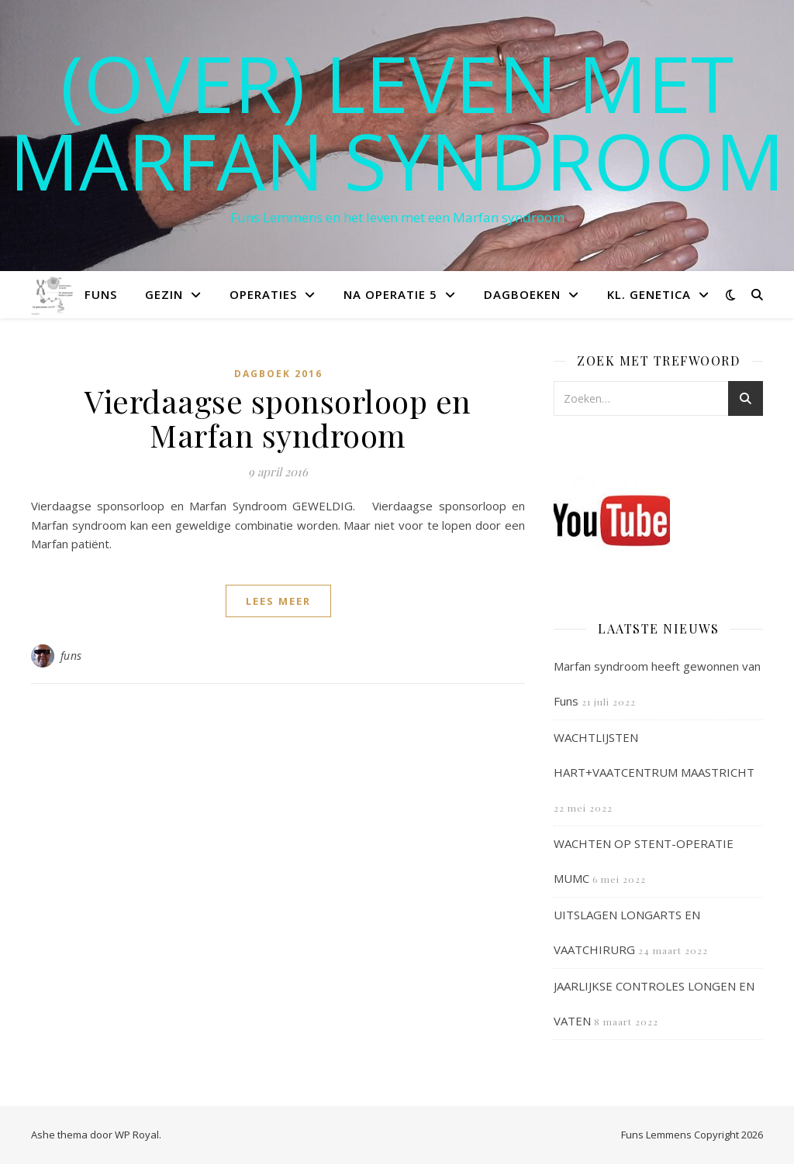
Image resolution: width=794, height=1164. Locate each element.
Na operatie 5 (390, 294)
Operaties (263, 294)
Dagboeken (522, 294)
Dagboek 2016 (278, 373)
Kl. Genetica (649, 294)
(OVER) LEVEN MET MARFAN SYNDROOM (397, 121)
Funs (101, 294)
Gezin (164, 294)
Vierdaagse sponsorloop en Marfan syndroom (278, 417)
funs (71, 655)
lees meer (278, 601)
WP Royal (137, 1135)
